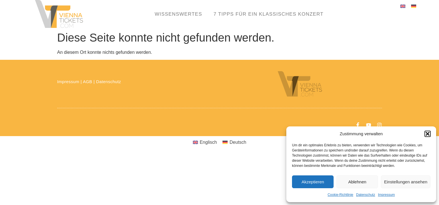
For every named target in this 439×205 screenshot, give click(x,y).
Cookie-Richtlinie (340, 195)
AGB (87, 81)
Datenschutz (365, 195)
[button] (427, 134)
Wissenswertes (178, 14)
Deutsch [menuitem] (238, 142)
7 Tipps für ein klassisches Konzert (268, 14)
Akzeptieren (312, 181)
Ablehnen (357, 181)
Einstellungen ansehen (405, 181)
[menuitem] (402, 6)
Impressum (386, 195)
